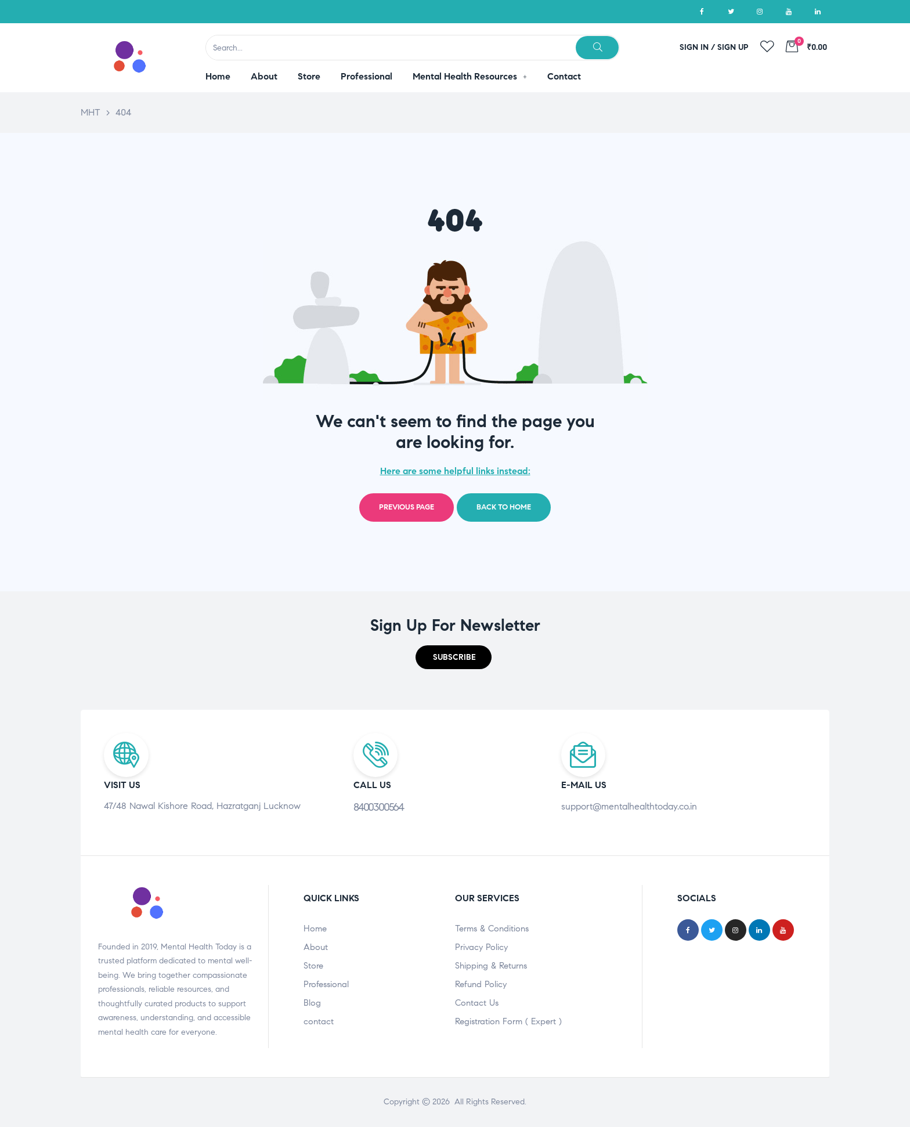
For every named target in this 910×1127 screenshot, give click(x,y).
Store (313, 965)
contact (319, 1021)
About (316, 947)
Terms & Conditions (492, 928)
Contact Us (477, 1003)
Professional (326, 984)
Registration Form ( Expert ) (508, 1021)
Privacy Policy (481, 947)
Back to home (503, 507)
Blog (312, 1003)
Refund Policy (481, 984)
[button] (454, 657)
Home (315, 928)
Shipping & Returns (491, 965)
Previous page (406, 507)
